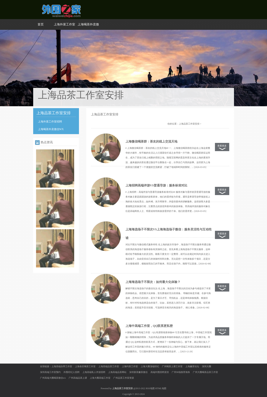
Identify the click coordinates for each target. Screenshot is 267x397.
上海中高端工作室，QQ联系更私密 (149, 325)
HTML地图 (160, 388)
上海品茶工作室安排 (189, 123)
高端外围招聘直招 (159, 372)
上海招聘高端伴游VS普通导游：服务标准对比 (156, 185)
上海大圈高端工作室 (100, 378)
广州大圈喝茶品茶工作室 (205, 372)
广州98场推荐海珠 (181, 372)
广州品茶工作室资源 (123, 378)
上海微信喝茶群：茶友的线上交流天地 (151, 141)
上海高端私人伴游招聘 (93, 372)
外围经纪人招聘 (72, 372)
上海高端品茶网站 (117, 372)
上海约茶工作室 (130, 366)
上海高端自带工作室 (61, 366)
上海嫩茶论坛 (192, 366)
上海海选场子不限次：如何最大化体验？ (152, 282)
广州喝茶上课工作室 (172, 366)
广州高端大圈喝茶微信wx (53, 378)
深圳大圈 (206, 366)
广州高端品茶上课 (78, 378)
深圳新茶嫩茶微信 (138, 372)
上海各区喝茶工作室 (85, 366)
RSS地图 (150, 388)
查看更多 (222, 145)
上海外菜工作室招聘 (50, 121)
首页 (41, 24)
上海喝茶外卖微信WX (51, 129)
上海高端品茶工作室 (108, 366)
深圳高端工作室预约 (50, 372)
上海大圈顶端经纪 (150, 366)
